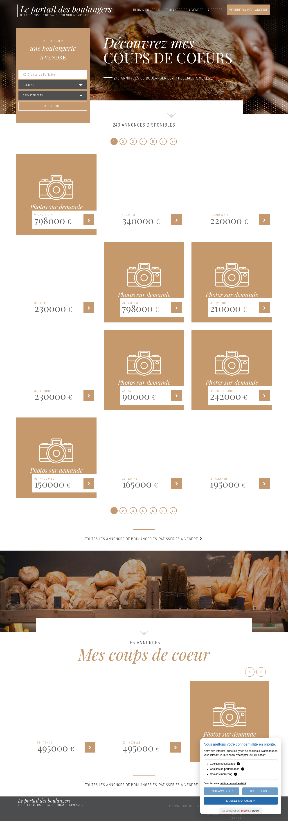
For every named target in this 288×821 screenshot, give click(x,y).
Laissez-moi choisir (240, 800)
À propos (215, 10)
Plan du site (239, 818)
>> (173, 141)
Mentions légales (235, 810)
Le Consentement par (241, 811)
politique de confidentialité (233, 783)
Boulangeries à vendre (184, 10)
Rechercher (52, 106)
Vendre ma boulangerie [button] (248, 10)
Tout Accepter (221, 791)
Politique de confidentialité (227, 814)
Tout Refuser (260, 791)
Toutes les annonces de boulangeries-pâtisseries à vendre (144, 539)
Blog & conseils (146, 10)
